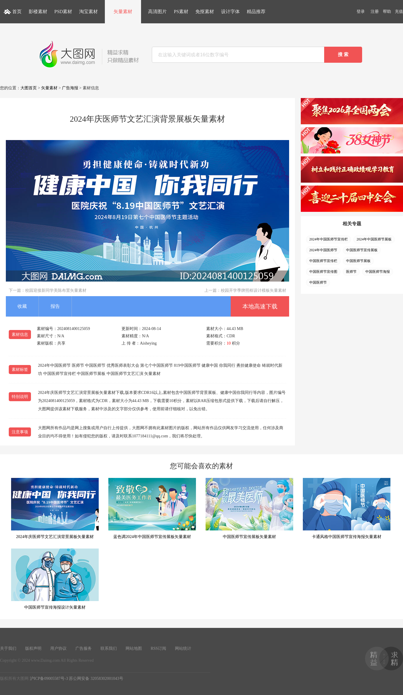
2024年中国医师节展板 (374, 239)
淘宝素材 (88, 11)
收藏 (22, 306)
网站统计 (183, 648)
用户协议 (58, 648)
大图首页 (28, 88)
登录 (361, 11)
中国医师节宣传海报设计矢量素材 (55, 579)
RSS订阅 (158, 648)
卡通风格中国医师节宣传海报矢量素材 (346, 508)
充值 (399, 11)
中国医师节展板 (358, 261)
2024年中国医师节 (323, 250)
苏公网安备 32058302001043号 (96, 678)
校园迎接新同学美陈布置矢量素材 (55, 290)
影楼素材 (38, 11)
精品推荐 (256, 11)
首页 (17, 11)
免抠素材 (204, 11)
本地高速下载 (259, 306)
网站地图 (134, 648)
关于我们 (8, 648)
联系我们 (108, 648)
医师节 (351, 272)
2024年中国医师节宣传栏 (328, 239)
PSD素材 (63, 11)
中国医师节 (318, 282)
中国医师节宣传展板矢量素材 (249, 508)
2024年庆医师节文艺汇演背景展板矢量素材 (55, 508)
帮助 (387, 11)
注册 (375, 11)
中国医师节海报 (377, 272)
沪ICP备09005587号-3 (49, 678)
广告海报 (70, 88)
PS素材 (181, 11)
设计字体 (230, 11)
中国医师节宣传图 (323, 272)
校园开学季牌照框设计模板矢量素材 (253, 290)
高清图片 (157, 11)
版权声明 (33, 648)
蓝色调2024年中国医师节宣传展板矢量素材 (152, 508)
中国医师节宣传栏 (323, 261)
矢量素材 (123, 11)
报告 (55, 306)
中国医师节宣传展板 (362, 250)
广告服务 (83, 648)
